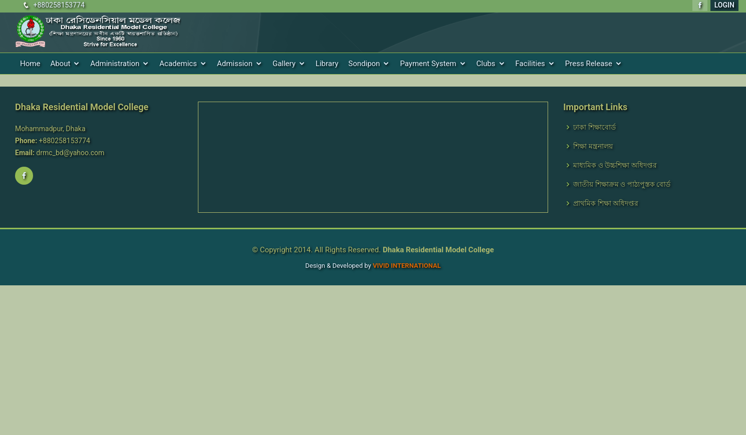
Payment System (428, 63)
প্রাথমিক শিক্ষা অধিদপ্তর (605, 203)
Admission (235, 63)
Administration (114, 63)
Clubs (485, 63)
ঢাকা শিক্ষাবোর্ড (594, 127)
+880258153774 (58, 5)
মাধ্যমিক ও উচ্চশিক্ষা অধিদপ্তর (614, 165)
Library (327, 63)
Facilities (530, 63)
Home (30, 63)
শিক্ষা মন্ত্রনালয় (592, 146)
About (60, 63)
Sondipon (364, 63)
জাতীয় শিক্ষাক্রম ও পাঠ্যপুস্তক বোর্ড (621, 184)
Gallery (284, 63)
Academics (178, 63)
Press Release (588, 63)
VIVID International (407, 265)
